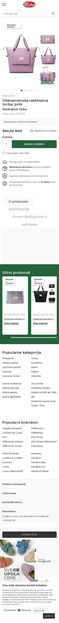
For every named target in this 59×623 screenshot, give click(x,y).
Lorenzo (7, 462)
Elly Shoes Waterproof (44, 441)
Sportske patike (11, 367)
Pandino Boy (38, 462)
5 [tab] (34, 90)
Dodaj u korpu (34, 144)
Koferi (34, 367)
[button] (15, 153)
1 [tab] (21, 90)
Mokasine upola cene (43, 401)
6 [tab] (37, 90)
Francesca (37, 446)
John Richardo (10, 453)
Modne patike (10, 362)
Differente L (38, 428)
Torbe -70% (38, 405)
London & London (12, 458)
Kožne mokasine (11, 383)
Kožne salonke (10, 388)
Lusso (5, 466)
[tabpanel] (29, 58)
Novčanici (36, 362)
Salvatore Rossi (40, 471)
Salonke (6, 371)
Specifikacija (19, 209)
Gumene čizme (11, 376)
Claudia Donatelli (12, 428)
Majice (35, 371)
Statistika (11, 610)
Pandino (36, 458)
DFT (4, 437)
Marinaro (36, 453)
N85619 (8, 319)
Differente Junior (12, 446)
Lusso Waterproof (12, 471)
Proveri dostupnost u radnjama (29, 220)
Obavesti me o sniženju (45, 131)
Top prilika (37, 383)
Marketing (26, 610)
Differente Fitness (12, 441)
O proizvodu (18, 201)
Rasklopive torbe (14, 109)
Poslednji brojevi (40, 388)
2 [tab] (25, 90)
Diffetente (37, 432)
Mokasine (8, 358)
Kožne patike (9, 392)
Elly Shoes (37, 437)
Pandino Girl (38, 466)
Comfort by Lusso (12, 432)
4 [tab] (31, 90)
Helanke (36, 376)
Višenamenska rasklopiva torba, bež (44, 319)
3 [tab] (28, 90)
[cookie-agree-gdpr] (49, 616)
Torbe (34, 358)
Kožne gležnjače (11, 396)
